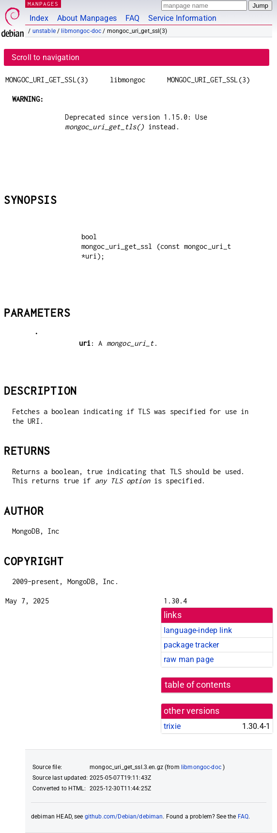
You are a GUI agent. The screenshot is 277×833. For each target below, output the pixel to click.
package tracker (191, 644)
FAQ (132, 18)
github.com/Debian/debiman (124, 816)
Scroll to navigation (45, 57)
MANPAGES (43, 3)
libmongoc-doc (81, 31)
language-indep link (198, 630)
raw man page (189, 659)
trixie (172, 726)
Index (39, 18)
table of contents (198, 685)
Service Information (182, 18)
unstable (44, 31)
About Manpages (87, 18)
